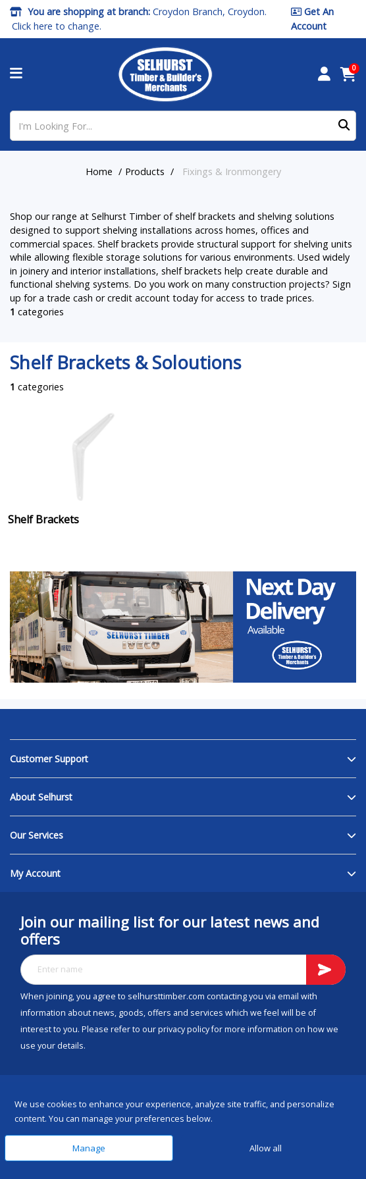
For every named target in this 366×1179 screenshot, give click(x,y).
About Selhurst (41, 797)
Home (99, 171)
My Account (35, 873)
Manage (88, 1148)
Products (145, 171)
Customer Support (49, 758)
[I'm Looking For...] (183, 126)
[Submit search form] (344, 126)
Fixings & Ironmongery (231, 171)
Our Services (36, 835)
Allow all (265, 1148)
